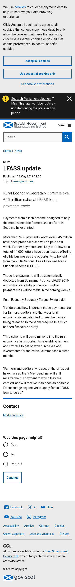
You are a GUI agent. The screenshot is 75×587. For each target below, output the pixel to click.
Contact (44, 525)
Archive (29, 525)
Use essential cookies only (37, 73)
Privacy (64, 533)
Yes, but (16, 464)
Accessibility (11, 525)
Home (7, 150)
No (13, 454)
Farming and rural (22, 181)
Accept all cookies (37, 60)
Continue (12, 477)
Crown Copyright (13, 533)
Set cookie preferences (37, 84)
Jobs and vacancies (42, 533)
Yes (13, 445)
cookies (20, 7)
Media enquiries (13, 415)
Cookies (60, 525)
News (18, 150)
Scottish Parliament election (31, 99)
